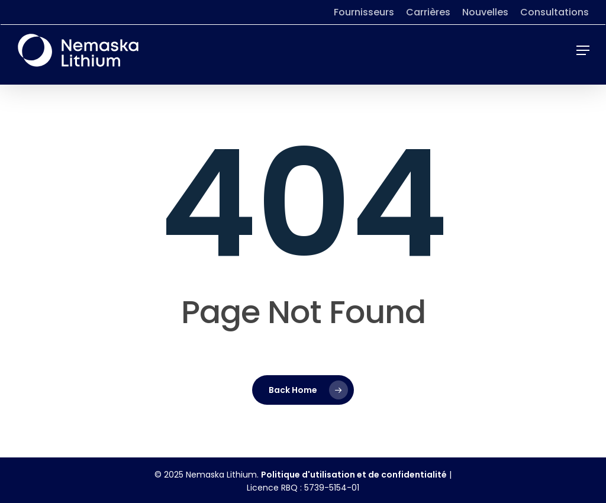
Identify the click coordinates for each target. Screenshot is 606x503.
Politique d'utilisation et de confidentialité (354, 475)
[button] (582, 50)
